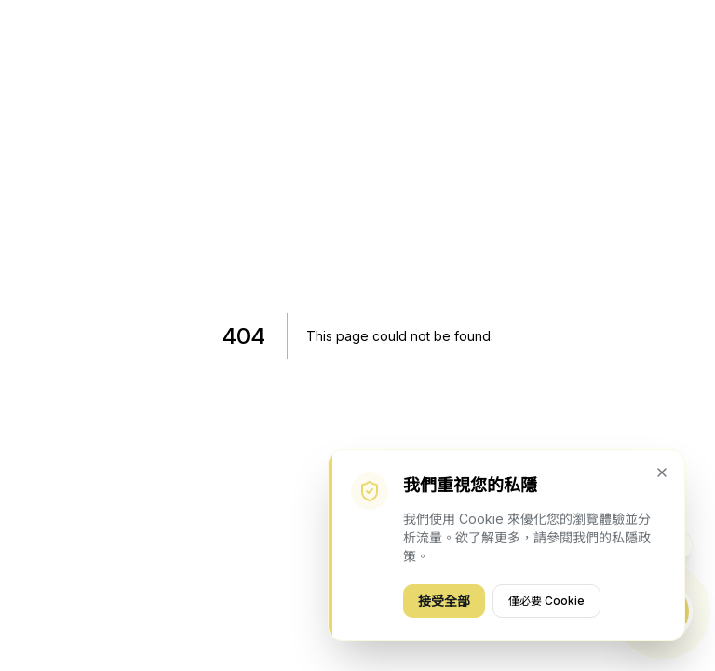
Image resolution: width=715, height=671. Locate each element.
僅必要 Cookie (546, 601)
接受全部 (444, 601)
